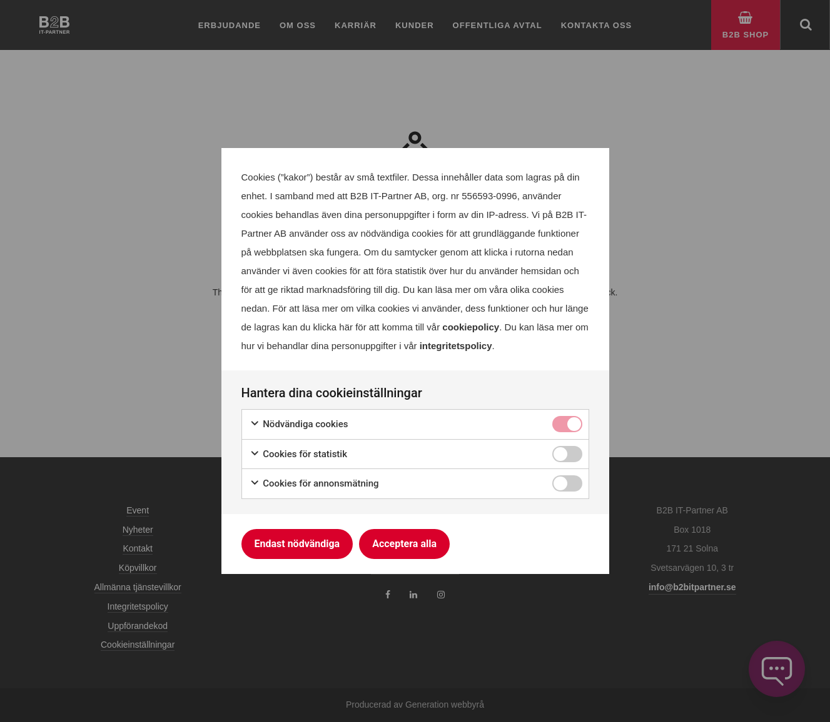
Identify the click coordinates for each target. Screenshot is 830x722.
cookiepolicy (470, 327)
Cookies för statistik (299, 454)
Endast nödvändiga (297, 544)
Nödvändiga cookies (299, 424)
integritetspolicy (456, 345)
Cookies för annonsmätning (314, 484)
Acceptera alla (404, 544)
